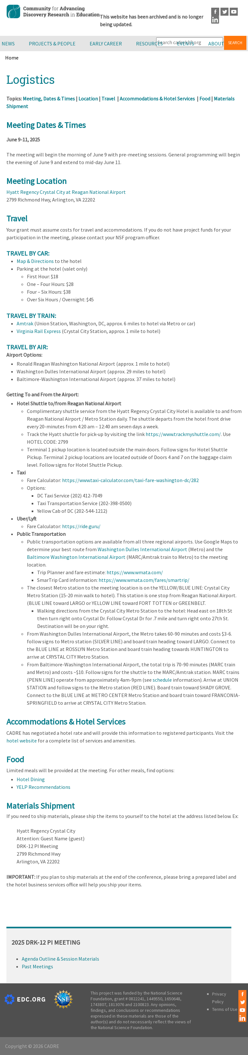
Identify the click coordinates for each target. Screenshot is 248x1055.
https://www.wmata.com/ (135, 572)
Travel (108, 98)
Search (235, 42)
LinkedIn (215, 20)
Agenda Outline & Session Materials (60, 959)
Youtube (234, 12)
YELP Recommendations (43, 787)
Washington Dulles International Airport (142, 549)
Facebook (215, 12)
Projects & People (52, 43)
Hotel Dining (31, 779)
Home (12, 57)
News (8, 43)
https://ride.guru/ (81, 526)
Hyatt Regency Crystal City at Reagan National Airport (66, 192)
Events (185, 43)
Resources (149, 43)
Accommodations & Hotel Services (157, 98)
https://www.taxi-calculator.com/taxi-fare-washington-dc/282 (130, 480)
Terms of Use (224, 1009)
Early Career (106, 43)
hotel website (21, 740)
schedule (162, 680)
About (216, 43)
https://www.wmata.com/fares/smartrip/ (144, 580)
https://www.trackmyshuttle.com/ (183, 434)
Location (88, 98)
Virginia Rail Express (39, 331)
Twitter (224, 12)
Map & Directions (35, 261)
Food (204, 98)
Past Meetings (37, 966)
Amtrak (25, 323)
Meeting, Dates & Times (49, 98)
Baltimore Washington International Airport (76, 557)
